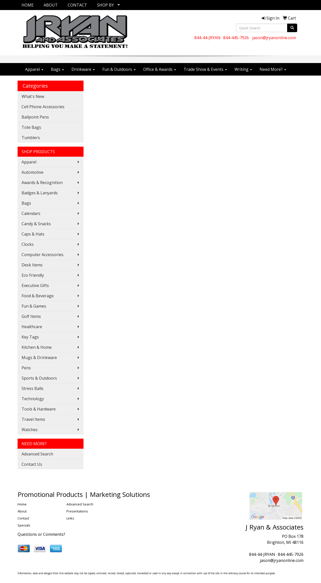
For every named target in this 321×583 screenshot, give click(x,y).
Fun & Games (34, 306)
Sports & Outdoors (39, 378)
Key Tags (30, 337)
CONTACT (77, 5)
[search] (292, 28)
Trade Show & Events (205, 69)
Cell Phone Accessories (43, 106)
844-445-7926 (236, 37)
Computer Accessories (42, 254)
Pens (26, 368)
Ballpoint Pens (35, 117)
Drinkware (83, 69)
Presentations (77, 511)
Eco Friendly (33, 275)
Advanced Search (37, 454)
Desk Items (32, 265)
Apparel (34, 69)
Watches (30, 429)
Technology (33, 398)
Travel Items (33, 419)
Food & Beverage (38, 296)
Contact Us (32, 464)
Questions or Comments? (41, 534)
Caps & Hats (33, 234)
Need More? (273, 69)
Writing (243, 69)
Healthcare (32, 326)
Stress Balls (32, 388)
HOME (28, 5)
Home (22, 504)
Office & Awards (159, 69)
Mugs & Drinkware (39, 357)
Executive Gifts (35, 285)
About (22, 511)
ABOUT (51, 5)
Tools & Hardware (39, 409)
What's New (33, 96)
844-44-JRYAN (207, 37)
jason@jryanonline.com (274, 37)
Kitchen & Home (37, 347)
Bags (57, 69)
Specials (24, 525)
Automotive (32, 172)
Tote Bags (31, 127)
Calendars (31, 213)
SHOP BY (105, 5)
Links (70, 518)
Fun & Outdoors (119, 69)
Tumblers (31, 137)
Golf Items (31, 316)
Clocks (28, 244)
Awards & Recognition (42, 182)
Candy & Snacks (36, 223)
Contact (23, 518)
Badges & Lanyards (40, 193)
